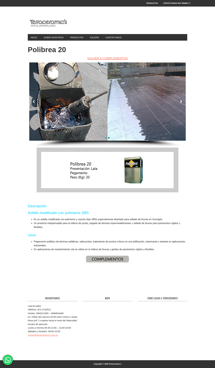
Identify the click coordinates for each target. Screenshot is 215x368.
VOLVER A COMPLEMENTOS (107, 58)
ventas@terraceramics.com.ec (43, 335)
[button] (34, 101)
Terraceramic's (48, 23)
